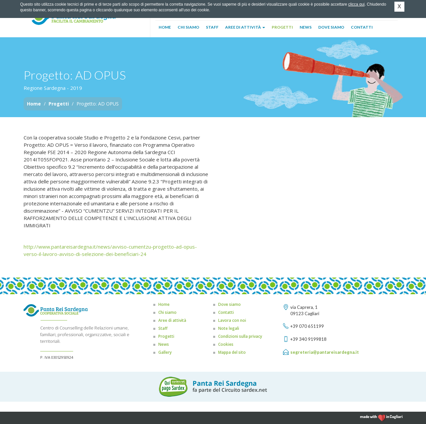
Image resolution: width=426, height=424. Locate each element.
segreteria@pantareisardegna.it (324, 352)
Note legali (228, 328)
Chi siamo (188, 27)
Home (165, 27)
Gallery (165, 352)
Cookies (225, 344)
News (306, 27)
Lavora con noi (232, 320)
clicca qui (356, 4)
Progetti (282, 27)
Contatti (362, 27)
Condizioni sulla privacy (240, 336)
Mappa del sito (232, 352)
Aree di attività (245, 27)
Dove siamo (331, 27)
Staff (212, 27)
